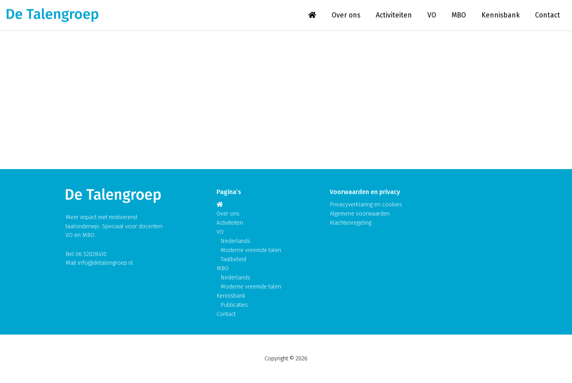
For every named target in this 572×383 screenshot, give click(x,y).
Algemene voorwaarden (360, 213)
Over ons (346, 15)
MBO (459, 15)
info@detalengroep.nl (105, 263)
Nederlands (235, 241)
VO (431, 15)
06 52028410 (90, 254)
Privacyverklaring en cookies (366, 204)
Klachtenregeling (350, 222)
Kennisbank (500, 15)
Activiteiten (394, 15)
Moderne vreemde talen (250, 250)
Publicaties (234, 305)
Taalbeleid (233, 259)
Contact (547, 15)
